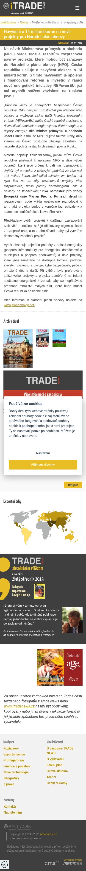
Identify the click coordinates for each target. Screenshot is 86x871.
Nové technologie (16, 772)
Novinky (24, 22)
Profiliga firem (13, 760)
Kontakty (10, 806)
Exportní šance (14, 754)
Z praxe (8, 784)
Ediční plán (55, 765)
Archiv (51, 777)
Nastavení (43, 453)
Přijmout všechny (43, 465)
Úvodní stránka (8, 22)
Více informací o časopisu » (43, 394)
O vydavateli (55, 759)
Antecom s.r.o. (49, 834)
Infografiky (11, 778)
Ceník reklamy (57, 783)
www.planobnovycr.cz (19, 305)
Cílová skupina (57, 771)
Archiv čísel (11, 321)
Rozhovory (11, 748)
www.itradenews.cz (19, 706)
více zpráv (73, 485)
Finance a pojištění (17, 766)
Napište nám (13, 812)
